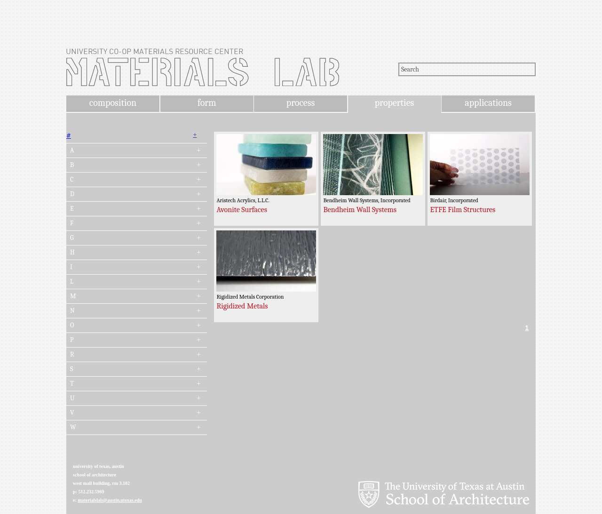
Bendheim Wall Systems (359, 210)
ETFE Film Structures (462, 210)
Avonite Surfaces (241, 210)
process (300, 102)
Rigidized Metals (242, 306)
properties (394, 102)
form (207, 102)
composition (112, 102)
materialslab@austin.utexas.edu (110, 500)
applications (488, 102)
